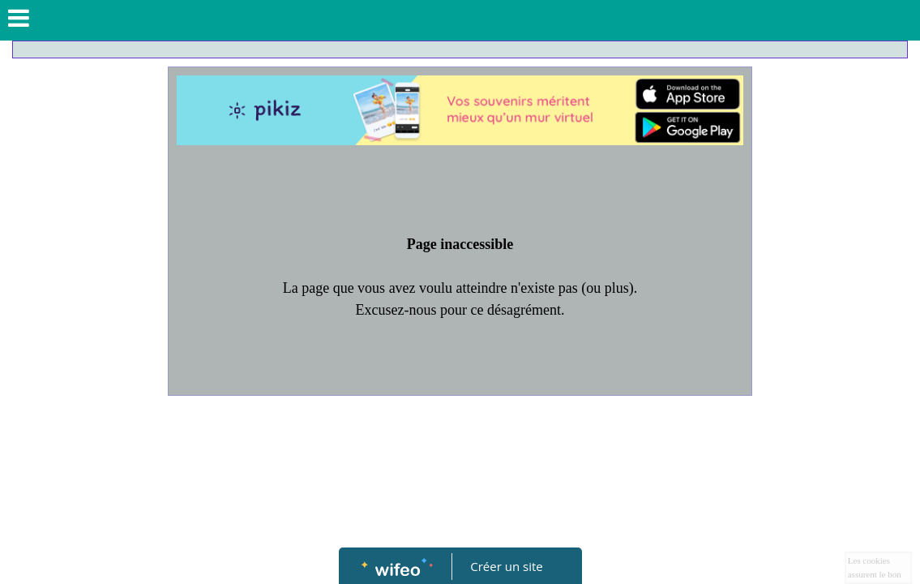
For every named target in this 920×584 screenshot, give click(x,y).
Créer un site (506, 566)
